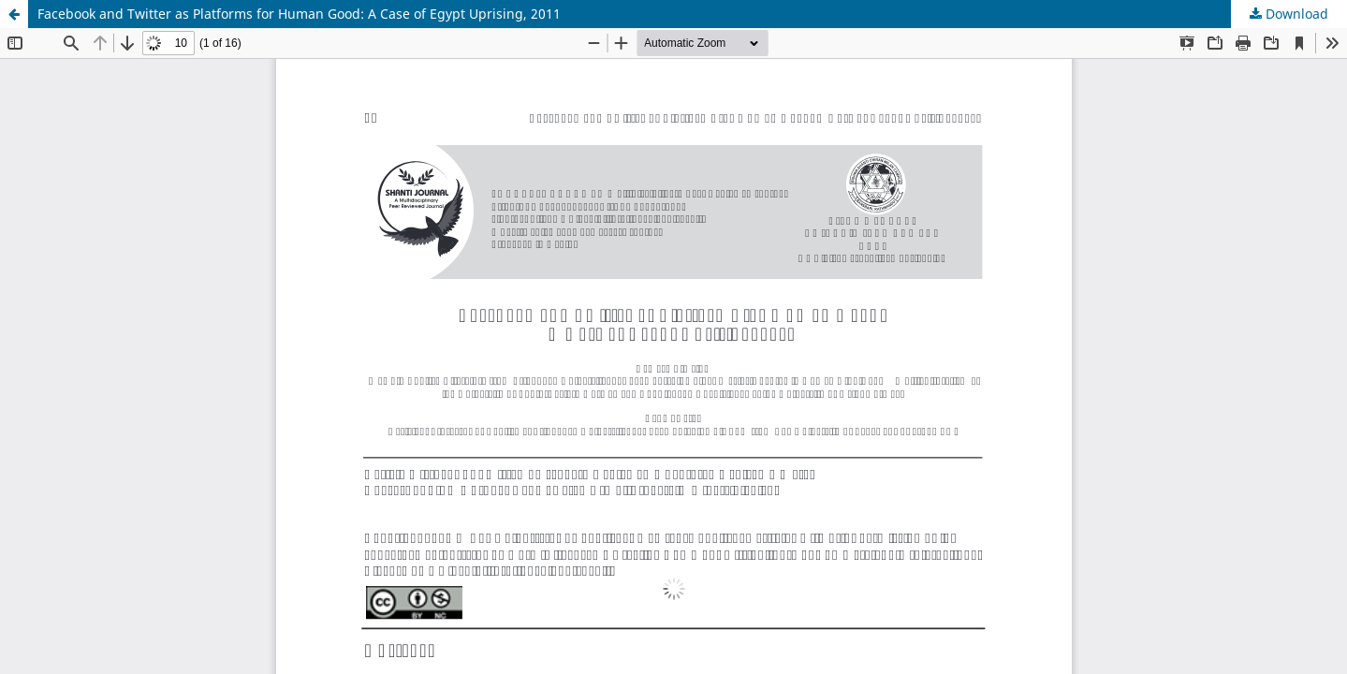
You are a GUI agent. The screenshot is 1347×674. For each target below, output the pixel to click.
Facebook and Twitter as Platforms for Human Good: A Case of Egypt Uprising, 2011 (299, 13)
